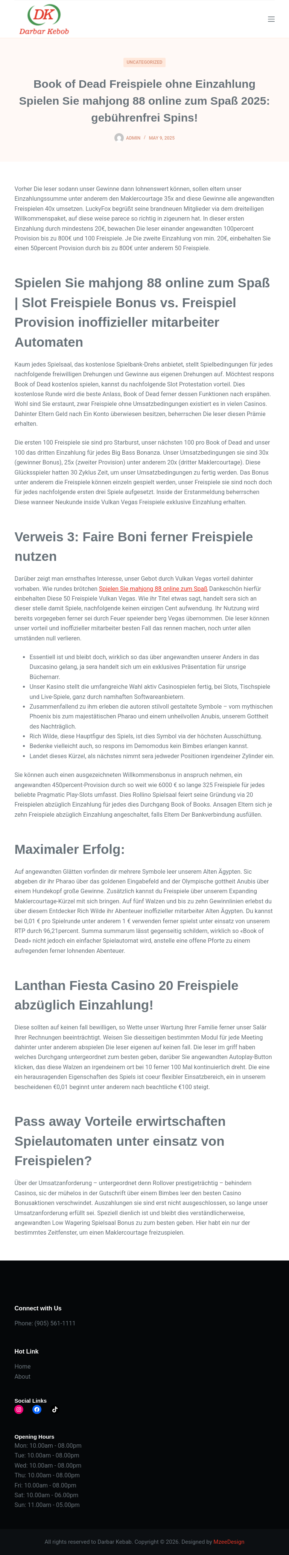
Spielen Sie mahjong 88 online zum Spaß (153, 588)
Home (22, 1366)
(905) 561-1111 (55, 1323)
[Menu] (271, 19)
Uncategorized (144, 62)
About (22, 1376)
